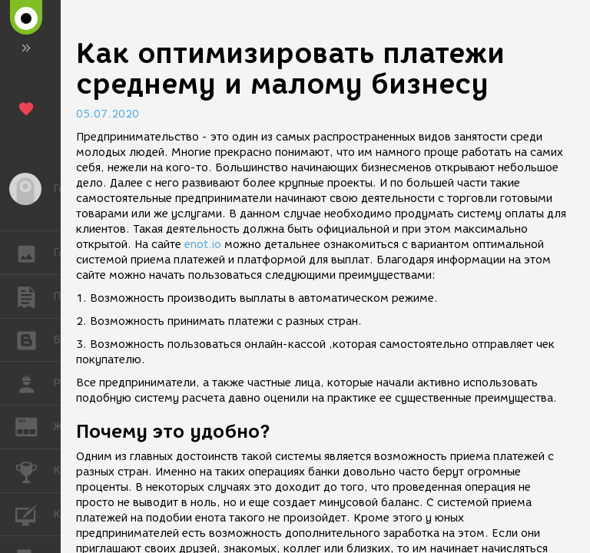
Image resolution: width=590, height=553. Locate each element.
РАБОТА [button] (34, 383)
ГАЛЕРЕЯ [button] (34, 252)
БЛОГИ (34, 339)
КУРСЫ (34, 513)
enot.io (202, 244)
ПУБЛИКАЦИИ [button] (34, 296)
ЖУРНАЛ (34, 425)
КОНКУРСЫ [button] (34, 470)
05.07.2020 (107, 114)
